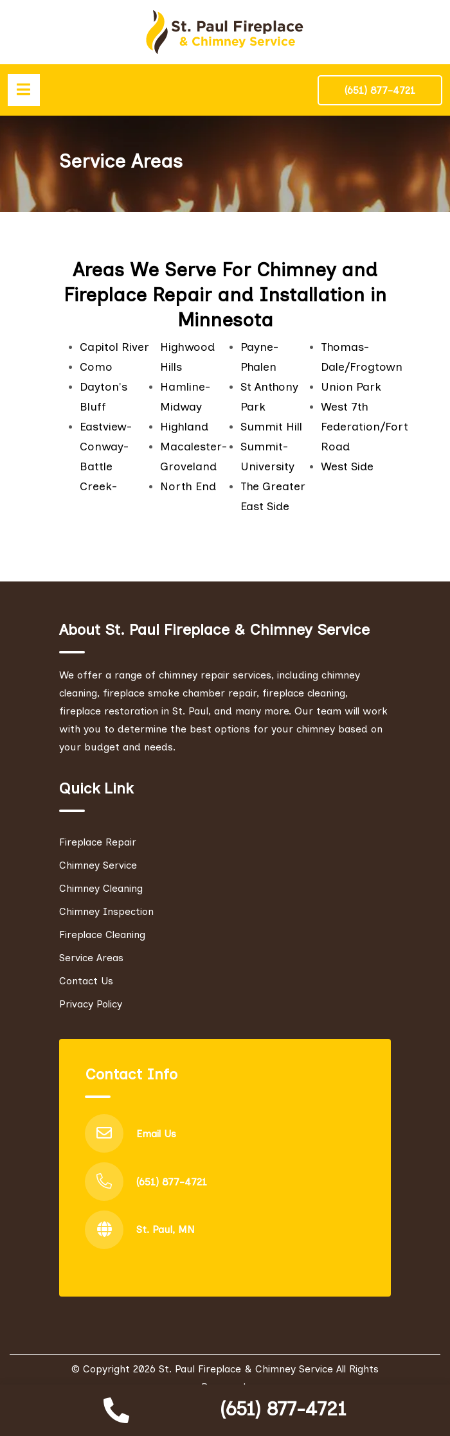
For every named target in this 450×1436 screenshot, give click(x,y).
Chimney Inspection (106, 911)
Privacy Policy (90, 1004)
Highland (184, 427)
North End (188, 486)
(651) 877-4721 (283, 1409)
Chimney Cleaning (101, 888)
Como (96, 367)
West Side (347, 466)
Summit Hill (271, 427)
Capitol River (114, 347)
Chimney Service (98, 865)
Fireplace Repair (97, 842)
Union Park (351, 387)
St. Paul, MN (165, 1230)
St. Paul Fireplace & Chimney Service (246, 1369)
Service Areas (91, 958)
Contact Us (86, 981)
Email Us (156, 1134)
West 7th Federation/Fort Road (364, 427)
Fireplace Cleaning (102, 934)
